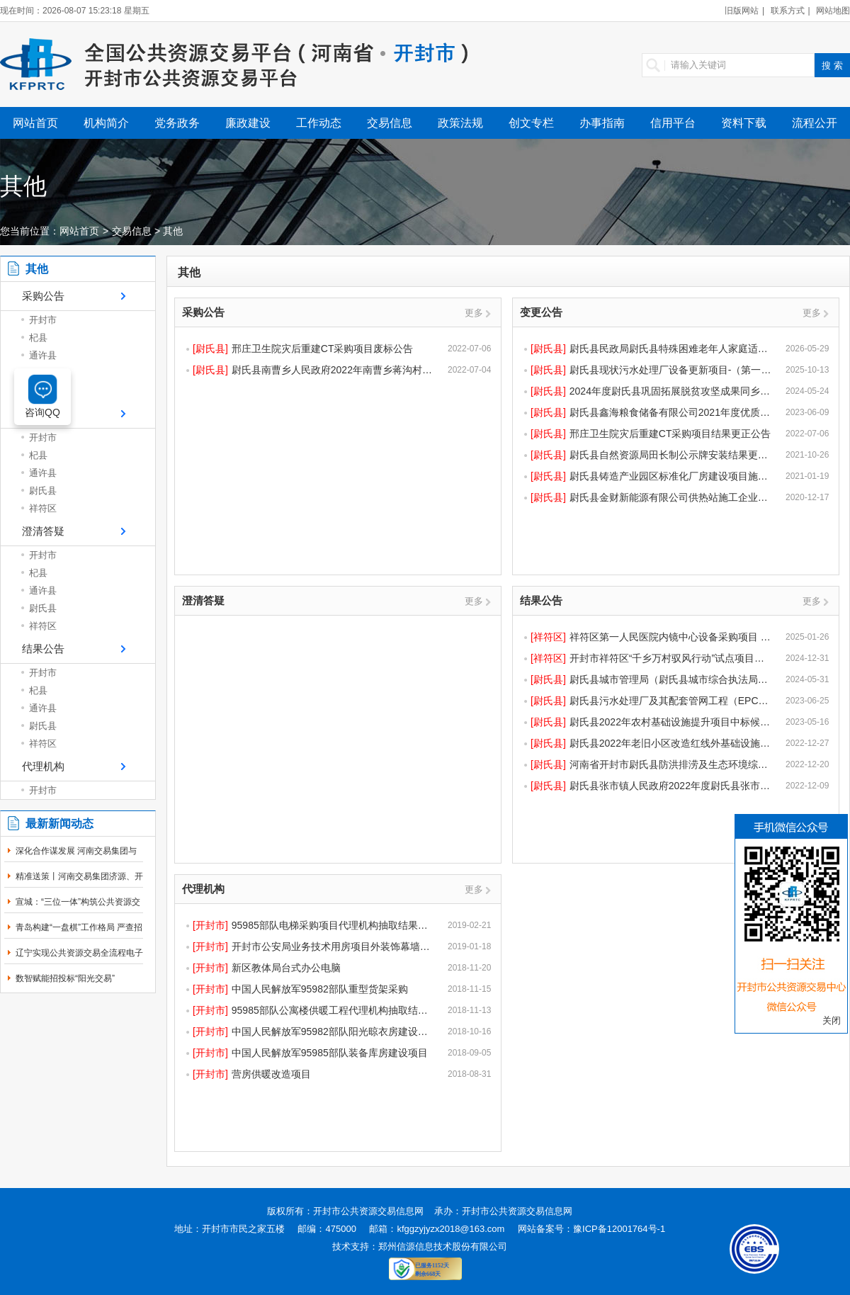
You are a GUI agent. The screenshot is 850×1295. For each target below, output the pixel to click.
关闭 (831, 1020)
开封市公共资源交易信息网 (368, 1211)
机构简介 (106, 123)
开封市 (43, 320)
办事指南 (602, 123)
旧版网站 (742, 11)
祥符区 (43, 508)
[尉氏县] (210, 348)
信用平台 (673, 123)
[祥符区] (548, 637)
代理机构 (43, 766)
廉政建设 (248, 123)
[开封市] (210, 925)
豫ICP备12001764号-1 (619, 1228)
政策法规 (460, 123)
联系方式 (788, 11)
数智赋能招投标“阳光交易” (65, 978)
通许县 (43, 355)
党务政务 (177, 123)
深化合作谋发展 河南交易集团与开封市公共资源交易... (76, 858)
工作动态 (318, 123)
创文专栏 (531, 123)
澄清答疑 (43, 531)
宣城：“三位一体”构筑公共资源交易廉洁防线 (78, 909)
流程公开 (814, 123)
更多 (474, 312)
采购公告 (43, 296)
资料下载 (743, 123)
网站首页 (35, 123)
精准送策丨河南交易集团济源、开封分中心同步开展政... (79, 884)
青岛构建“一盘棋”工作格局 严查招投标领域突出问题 (79, 935)
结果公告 (43, 649)
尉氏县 (43, 490)
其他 (173, 231)
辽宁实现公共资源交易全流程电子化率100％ (79, 960)
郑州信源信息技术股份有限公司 (442, 1246)
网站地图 (833, 11)
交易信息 (389, 123)
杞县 (38, 337)
